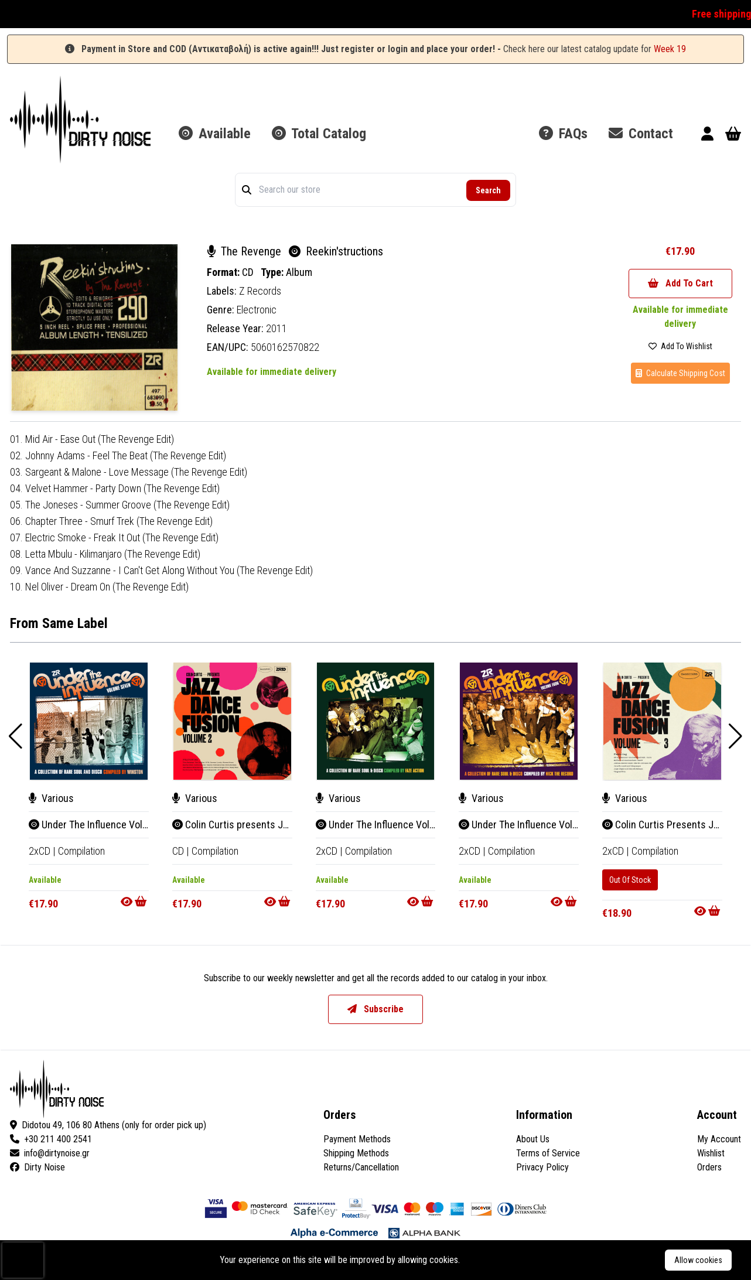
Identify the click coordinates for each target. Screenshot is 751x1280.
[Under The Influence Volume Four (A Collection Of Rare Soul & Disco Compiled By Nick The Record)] (519, 721)
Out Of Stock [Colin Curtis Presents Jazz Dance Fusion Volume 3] (630, 880)
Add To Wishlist (680, 346)
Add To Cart (680, 283)
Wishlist (711, 1153)
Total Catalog (319, 133)
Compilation (81, 851)
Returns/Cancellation (361, 1167)
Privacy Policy (542, 1167)
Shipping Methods (356, 1153)
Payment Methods (357, 1139)
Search (488, 190)
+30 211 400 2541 (51, 1139)
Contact (641, 133)
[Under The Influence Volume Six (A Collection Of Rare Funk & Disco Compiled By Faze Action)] (376, 721)
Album (299, 272)
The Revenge (245, 251)
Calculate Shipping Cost (680, 373)
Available (215, 133)
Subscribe (375, 1009)
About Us (532, 1139)
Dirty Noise (37, 1167)
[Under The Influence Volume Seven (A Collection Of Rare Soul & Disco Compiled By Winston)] (89, 721)
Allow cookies (698, 1260)
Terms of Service (548, 1153)
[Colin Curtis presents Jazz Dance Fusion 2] (232, 721)
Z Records (260, 291)
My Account (719, 1139)
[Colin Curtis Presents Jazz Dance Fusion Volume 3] (662, 721)
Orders (709, 1167)
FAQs (563, 133)
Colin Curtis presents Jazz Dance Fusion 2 (268, 824)
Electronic (256, 309)
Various (51, 798)
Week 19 (670, 48)
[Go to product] (135, 901)
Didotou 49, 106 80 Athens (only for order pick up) (108, 1125)
